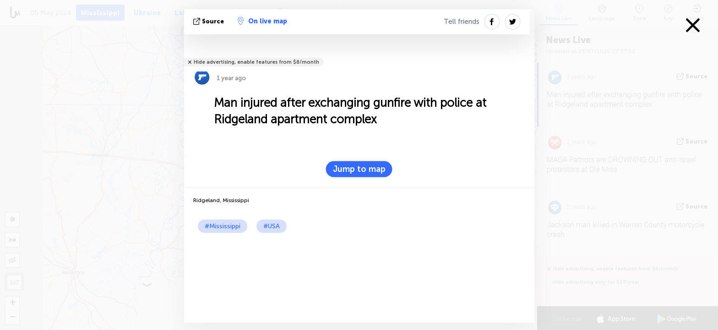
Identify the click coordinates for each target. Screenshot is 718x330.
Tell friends (461, 21)
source (209, 21)
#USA (271, 226)
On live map (262, 21)
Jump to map (359, 169)
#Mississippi (222, 226)
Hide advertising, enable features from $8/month (256, 62)
